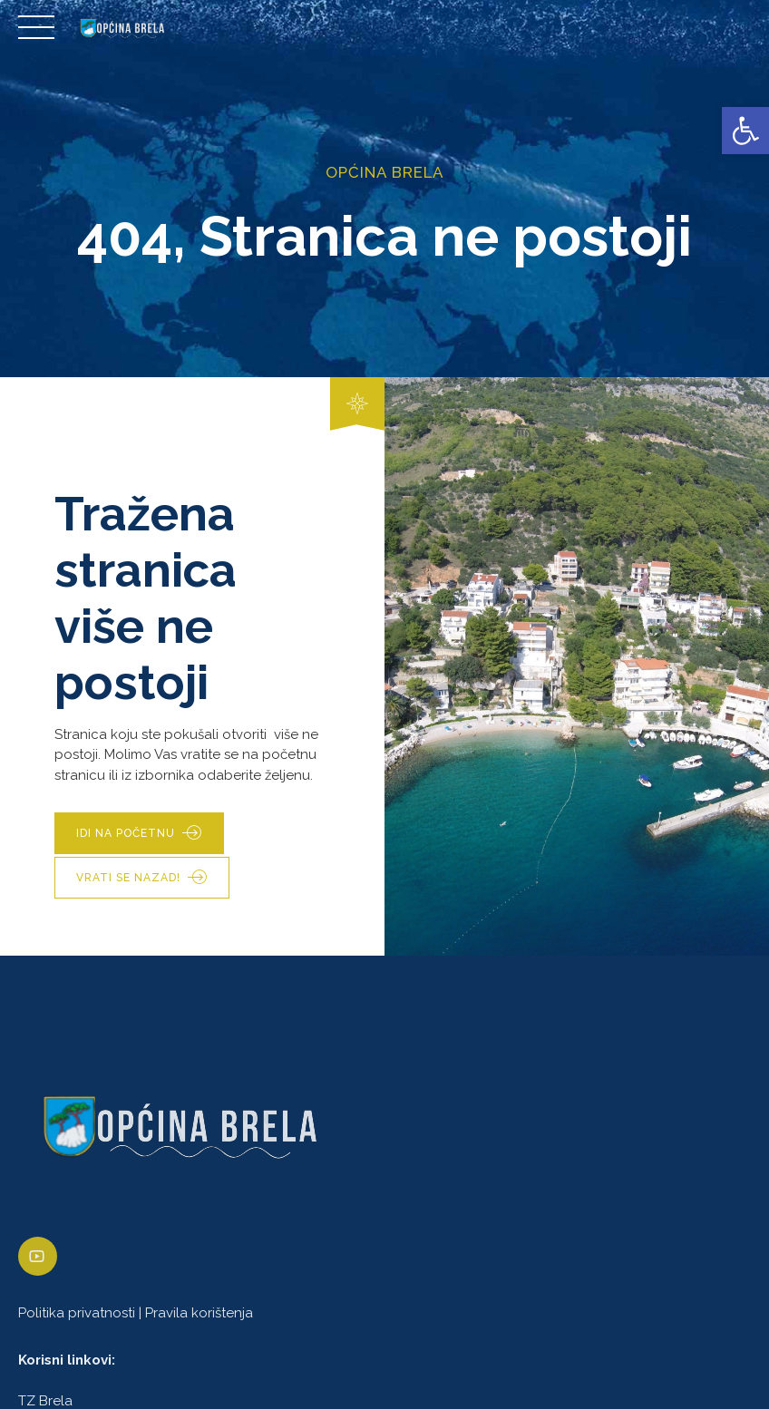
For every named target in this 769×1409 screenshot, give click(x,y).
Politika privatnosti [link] (76, 1313)
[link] (745, 130)
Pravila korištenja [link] (199, 1313)
